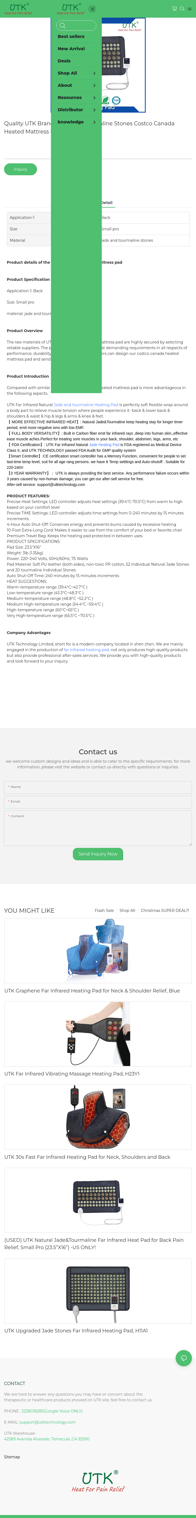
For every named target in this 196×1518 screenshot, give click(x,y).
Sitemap (12, 1457)
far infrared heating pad (86, 649)
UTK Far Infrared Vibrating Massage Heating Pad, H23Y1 (71, 1074)
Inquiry (20, 169)
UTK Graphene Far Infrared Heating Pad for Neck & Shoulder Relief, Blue (92, 991)
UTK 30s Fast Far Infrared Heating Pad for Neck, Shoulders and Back (87, 1157)
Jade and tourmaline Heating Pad (86, 404)
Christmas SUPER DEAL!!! (165, 910)
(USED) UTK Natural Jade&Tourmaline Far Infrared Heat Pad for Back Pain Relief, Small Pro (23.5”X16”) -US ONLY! (94, 1243)
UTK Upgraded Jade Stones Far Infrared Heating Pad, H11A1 (76, 1331)
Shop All (127, 910)
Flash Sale (104, 910)
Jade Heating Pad (104, 445)
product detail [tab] (97, 202)
